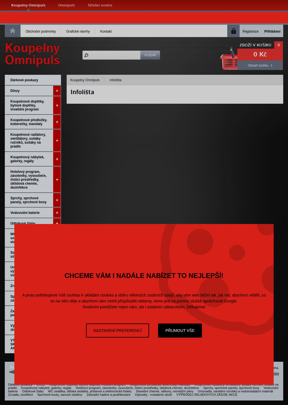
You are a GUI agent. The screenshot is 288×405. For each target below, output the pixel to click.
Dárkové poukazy (24, 80)
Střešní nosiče (100, 5)
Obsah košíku (258, 65)
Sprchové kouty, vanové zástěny (59, 394)
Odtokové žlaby (35, 223)
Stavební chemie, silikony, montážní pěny (165, 391)
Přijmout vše (180, 330)
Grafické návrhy (78, 31)
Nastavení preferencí (117, 330)
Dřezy (35, 91)
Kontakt (106, 31)
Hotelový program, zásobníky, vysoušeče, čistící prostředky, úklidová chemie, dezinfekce (35, 179)
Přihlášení (272, 31)
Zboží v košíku (255, 45)
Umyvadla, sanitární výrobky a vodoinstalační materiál (235, 391)
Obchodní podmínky (41, 31)
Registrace (250, 31)
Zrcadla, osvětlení (20, 394)
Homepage (12, 30)
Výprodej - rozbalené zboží (153, 394)
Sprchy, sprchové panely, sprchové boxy (35, 200)
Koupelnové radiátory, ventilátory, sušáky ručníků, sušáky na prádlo (35, 140)
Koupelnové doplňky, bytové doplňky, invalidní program (35, 105)
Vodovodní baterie (35, 213)
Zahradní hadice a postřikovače (108, 394)
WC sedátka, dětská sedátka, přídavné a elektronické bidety (90, 391)
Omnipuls (66, 5)
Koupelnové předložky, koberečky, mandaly (35, 122)
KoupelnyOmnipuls (32, 54)
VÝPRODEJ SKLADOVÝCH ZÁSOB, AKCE (206, 394)
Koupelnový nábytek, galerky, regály (35, 159)
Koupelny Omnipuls (28, 5)
